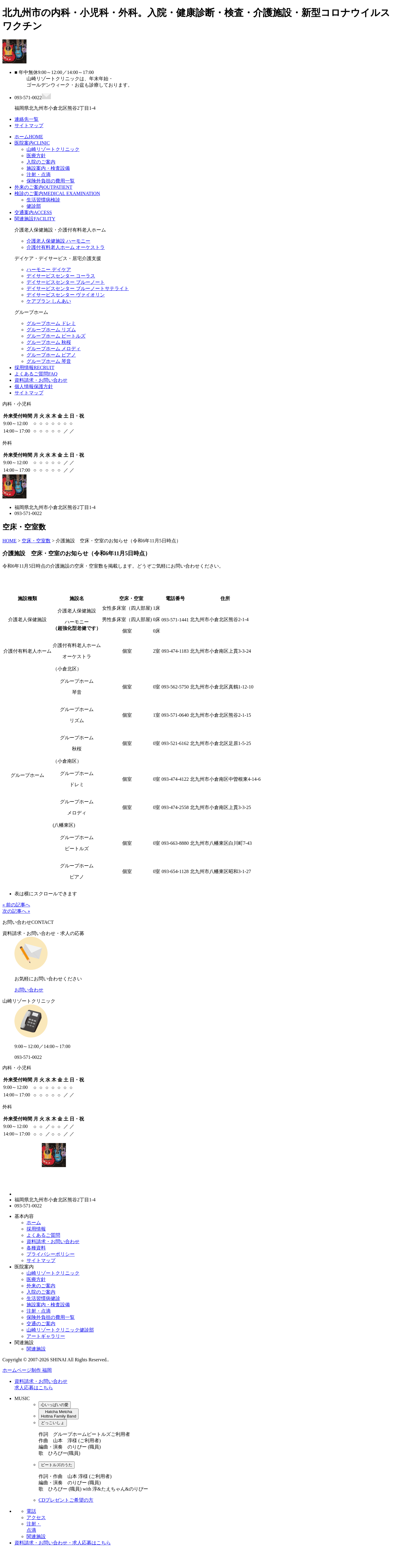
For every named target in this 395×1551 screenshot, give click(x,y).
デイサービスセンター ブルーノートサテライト (77, 288)
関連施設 (34, 218)
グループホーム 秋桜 (48, 342)
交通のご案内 (40, 1323)
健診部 (33, 206)
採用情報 (34, 367)
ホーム (28, 136)
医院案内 (32, 143)
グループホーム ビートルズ (56, 336)
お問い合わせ (28, 989)
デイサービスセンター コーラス (60, 275)
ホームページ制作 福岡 (27, 1370)
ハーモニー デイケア (48, 269)
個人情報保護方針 (33, 386)
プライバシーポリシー (50, 1254)
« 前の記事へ (16, 904)
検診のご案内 (57, 193)
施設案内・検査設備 (48, 168)
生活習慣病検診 (43, 199)
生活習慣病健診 (43, 1298)
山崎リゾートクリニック (52, 149)
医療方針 (36, 155)
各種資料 (36, 1247)
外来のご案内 (43, 187)
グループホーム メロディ (53, 348)
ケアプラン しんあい (48, 301)
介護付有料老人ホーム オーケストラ (65, 247)
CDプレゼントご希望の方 (66, 1500)
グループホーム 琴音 (48, 361)
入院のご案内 (40, 161)
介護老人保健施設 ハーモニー (58, 241)
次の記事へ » (16, 911)
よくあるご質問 (36, 373)
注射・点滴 (38, 174)
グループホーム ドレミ (51, 323)
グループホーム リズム (51, 329)
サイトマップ (28, 392)
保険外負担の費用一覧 (50, 180)
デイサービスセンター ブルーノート (65, 282)
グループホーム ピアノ (51, 354)
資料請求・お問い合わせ (40, 380)
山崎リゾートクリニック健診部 (60, 1329)
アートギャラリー (45, 1336)
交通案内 (33, 212)
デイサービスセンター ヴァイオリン (65, 294)
